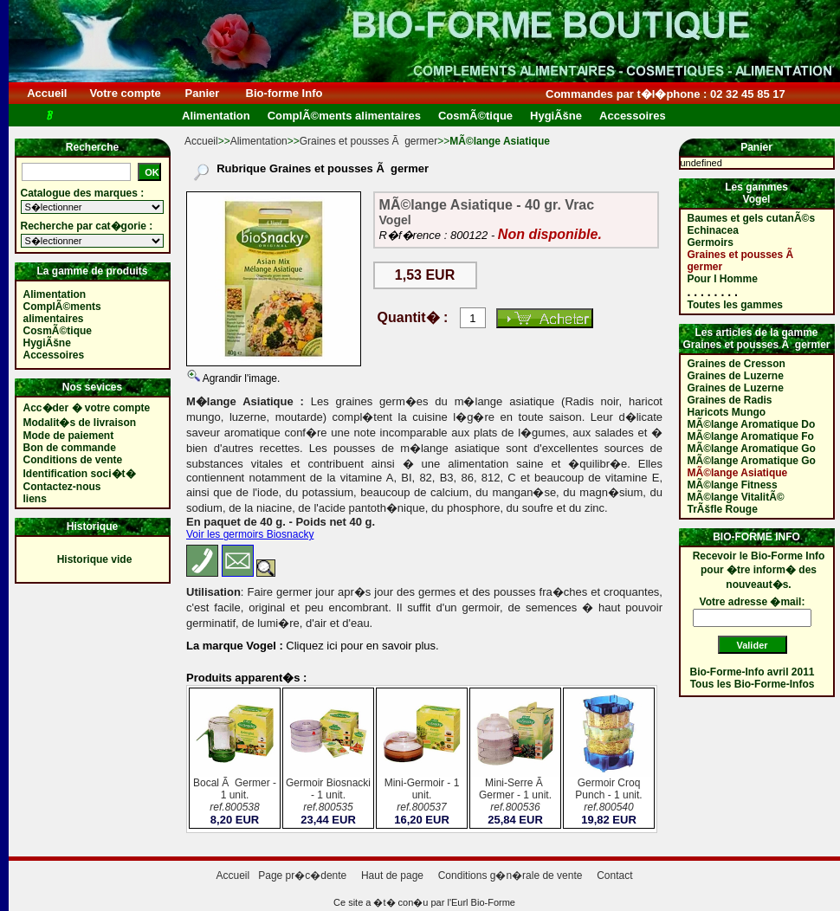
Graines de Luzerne (736, 376)
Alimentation (259, 141)
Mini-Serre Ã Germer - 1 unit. (515, 796)
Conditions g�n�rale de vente (510, 875)
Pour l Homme (723, 279)
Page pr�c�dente (302, 875)
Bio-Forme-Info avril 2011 (752, 672)
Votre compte (125, 93)
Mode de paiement (68, 436)
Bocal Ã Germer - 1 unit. (234, 796)
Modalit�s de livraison (80, 423)
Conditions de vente (73, 460)
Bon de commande (69, 448)
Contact (614, 875)
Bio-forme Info (284, 93)
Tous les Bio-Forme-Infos (752, 684)
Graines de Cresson (736, 364)
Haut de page (392, 875)
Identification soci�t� (79, 474)
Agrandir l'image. (240, 378)
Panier (202, 93)
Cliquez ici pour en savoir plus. (361, 645)
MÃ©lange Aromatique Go (752, 449)
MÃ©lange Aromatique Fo (751, 436)
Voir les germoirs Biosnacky (249, 534)
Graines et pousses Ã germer (368, 141)
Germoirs (710, 242)
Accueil (47, 93)
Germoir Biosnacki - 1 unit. (328, 796)
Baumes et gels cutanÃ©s (752, 218)
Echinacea (713, 230)
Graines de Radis (730, 400)
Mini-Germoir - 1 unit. (421, 796)
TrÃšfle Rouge (723, 509)
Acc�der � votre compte (87, 408)
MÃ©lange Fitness (733, 485)
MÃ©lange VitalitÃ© (736, 497)
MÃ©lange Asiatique (738, 473)
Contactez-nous (62, 487)
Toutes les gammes (735, 305)
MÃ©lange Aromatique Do (752, 424)
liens (35, 499)
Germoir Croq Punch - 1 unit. (608, 796)
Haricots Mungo (727, 412)
